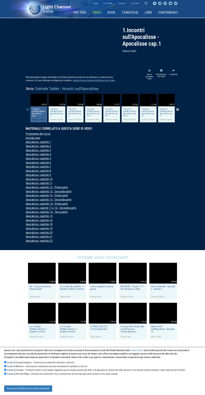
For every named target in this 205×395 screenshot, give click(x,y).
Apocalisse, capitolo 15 (39, 216)
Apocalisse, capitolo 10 (39, 179)
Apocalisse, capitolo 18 (39, 224)
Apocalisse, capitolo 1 (38, 142)
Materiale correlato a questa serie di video (59, 128)
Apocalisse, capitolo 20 (39, 232)
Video (97, 12)
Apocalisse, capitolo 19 (39, 228)
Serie (111, 12)
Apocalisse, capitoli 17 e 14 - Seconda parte (51, 208)
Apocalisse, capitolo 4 (38, 154)
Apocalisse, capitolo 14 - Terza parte (47, 212)
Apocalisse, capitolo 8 (38, 170)
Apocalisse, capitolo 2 (38, 146)
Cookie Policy (136, 350)
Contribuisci (168, 12)
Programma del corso (38, 133)
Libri (148, 12)
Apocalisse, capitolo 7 (38, 166)
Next (177, 109)
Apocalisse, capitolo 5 (38, 158)
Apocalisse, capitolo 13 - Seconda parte (49, 199)
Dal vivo (79, 12)
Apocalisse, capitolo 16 (39, 220)
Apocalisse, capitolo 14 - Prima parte (47, 203)
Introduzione (33, 138)
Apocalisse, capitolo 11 (39, 183)
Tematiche (130, 12)
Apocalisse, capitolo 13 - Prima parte (47, 195)
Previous (27, 109)
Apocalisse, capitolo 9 (38, 175)
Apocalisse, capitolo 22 (39, 240)
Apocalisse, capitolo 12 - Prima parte (47, 187)
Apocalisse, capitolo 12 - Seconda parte (49, 191)
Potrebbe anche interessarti (102, 258)
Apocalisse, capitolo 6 (38, 162)
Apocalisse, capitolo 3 (38, 150)
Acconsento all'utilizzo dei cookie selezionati (28, 388)
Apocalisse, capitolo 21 (39, 236)
